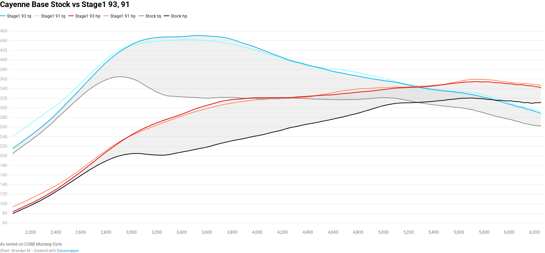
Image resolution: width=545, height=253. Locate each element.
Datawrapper (68, 250)
